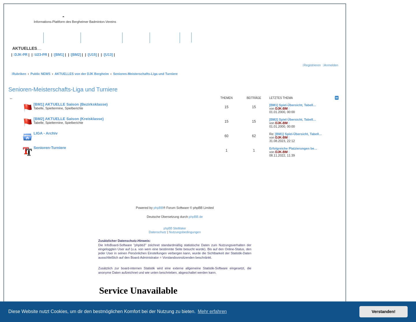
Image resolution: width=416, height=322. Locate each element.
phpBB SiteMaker (175, 228)
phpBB (158, 207)
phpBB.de (196, 216)
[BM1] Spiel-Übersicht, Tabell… (292, 105)
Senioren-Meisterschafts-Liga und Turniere (63, 89)
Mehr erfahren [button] (212, 311)
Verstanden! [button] (383, 311)
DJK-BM (281, 108)
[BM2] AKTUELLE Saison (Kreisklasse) (69, 119)
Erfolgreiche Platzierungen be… (293, 148)
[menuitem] (330, 65)
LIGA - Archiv (45, 133)
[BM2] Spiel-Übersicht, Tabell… (292, 119)
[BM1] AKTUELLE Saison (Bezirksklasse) (71, 104)
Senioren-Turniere (50, 148)
